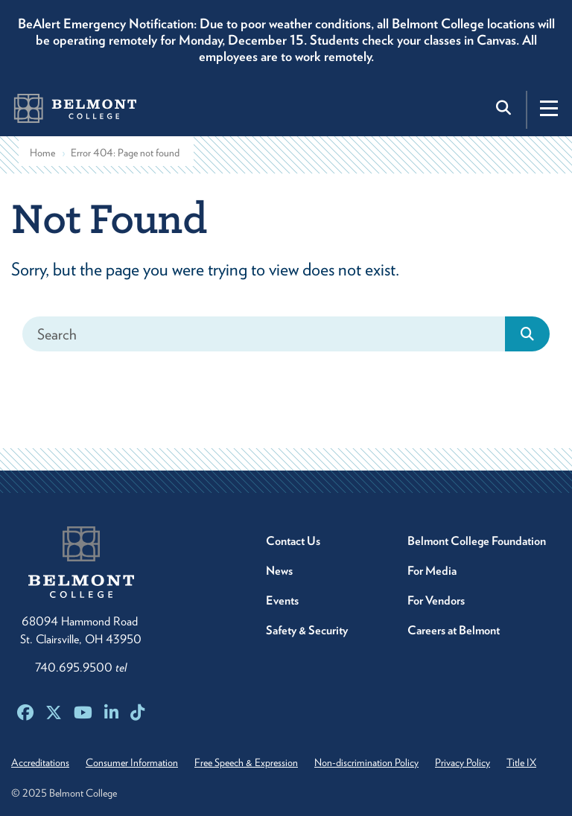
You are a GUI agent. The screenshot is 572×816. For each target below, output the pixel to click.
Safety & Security (307, 630)
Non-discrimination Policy (366, 762)
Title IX (521, 762)
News (279, 571)
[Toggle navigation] (549, 108)
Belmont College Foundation (476, 541)
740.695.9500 (81, 667)
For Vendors (436, 600)
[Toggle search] (505, 108)
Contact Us (293, 541)
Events (282, 600)
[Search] (264, 333)
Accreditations (40, 762)
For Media (432, 571)
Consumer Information (132, 762)
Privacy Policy (462, 762)
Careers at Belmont (453, 630)
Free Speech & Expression (246, 762)
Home (42, 153)
